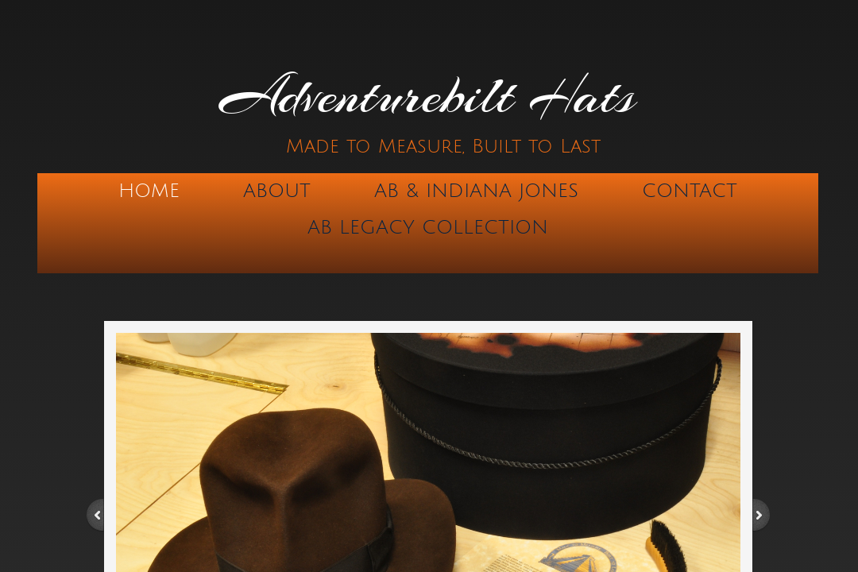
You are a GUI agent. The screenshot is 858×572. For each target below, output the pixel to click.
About (277, 190)
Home (149, 190)
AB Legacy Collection (427, 227)
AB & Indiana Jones (476, 190)
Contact (689, 190)
